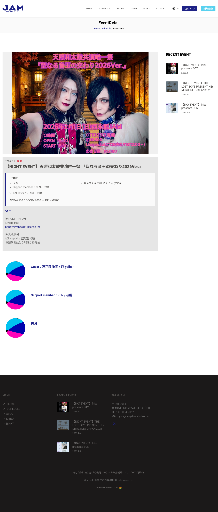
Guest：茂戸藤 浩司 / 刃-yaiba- (52, 266)
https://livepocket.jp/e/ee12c (22, 227)
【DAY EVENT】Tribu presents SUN (193, 106)
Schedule (106, 28)
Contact (161, 8)
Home (89, 8)
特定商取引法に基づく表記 (87, 472)
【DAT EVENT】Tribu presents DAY (193, 66)
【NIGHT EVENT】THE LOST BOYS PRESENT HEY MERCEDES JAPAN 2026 (197, 86)
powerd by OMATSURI (109, 487)
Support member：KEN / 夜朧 (51, 295)
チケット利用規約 (112, 472)
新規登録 (208, 8)
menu (134, 8)
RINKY (146, 8)
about (120, 8)
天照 (34, 323)
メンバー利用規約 (134, 472)
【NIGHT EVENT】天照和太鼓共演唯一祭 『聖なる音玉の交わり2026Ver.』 (74, 166)
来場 (19, 161)
